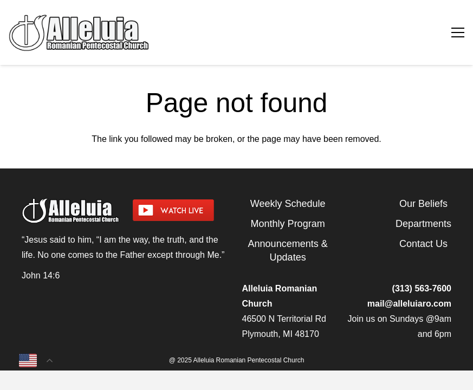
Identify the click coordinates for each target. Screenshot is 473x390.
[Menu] (457, 32)
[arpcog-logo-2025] (150, 32)
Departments (423, 223)
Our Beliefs (423, 203)
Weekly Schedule (288, 203)
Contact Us (423, 243)
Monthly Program (288, 223)
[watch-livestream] (182, 210)
